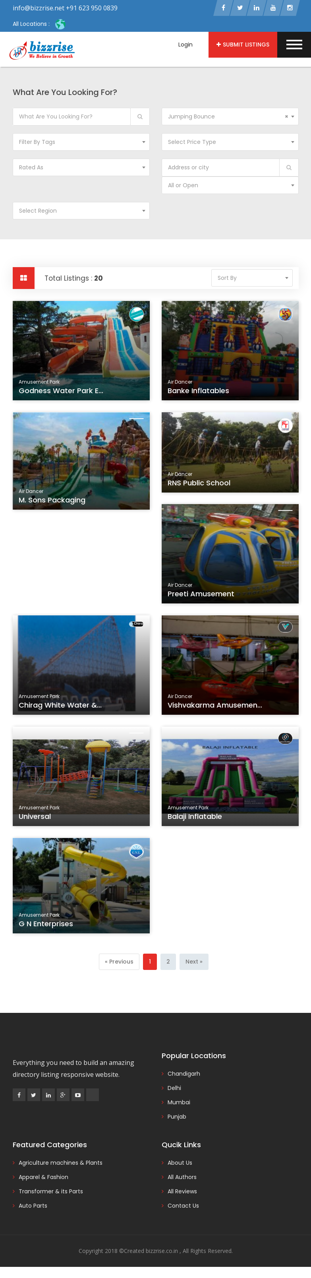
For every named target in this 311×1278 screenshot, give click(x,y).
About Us (180, 1163)
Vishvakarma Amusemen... (215, 707)
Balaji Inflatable (196, 819)
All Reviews (182, 1192)
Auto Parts (33, 1206)
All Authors (182, 1178)
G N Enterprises (47, 926)
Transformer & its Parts (51, 1192)
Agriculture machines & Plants (60, 1163)
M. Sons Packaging (53, 502)
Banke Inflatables (199, 393)
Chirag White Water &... (60, 707)
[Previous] (119, 962)
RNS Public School (200, 485)
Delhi (174, 1089)
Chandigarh (184, 1074)
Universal (36, 819)
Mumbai (179, 1103)
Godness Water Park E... (61, 393)
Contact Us (183, 1206)
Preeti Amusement (202, 596)
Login (185, 44)
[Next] (194, 962)
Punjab (177, 1117)
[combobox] (230, 117)
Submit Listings (242, 44)
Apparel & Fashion (43, 1178)
